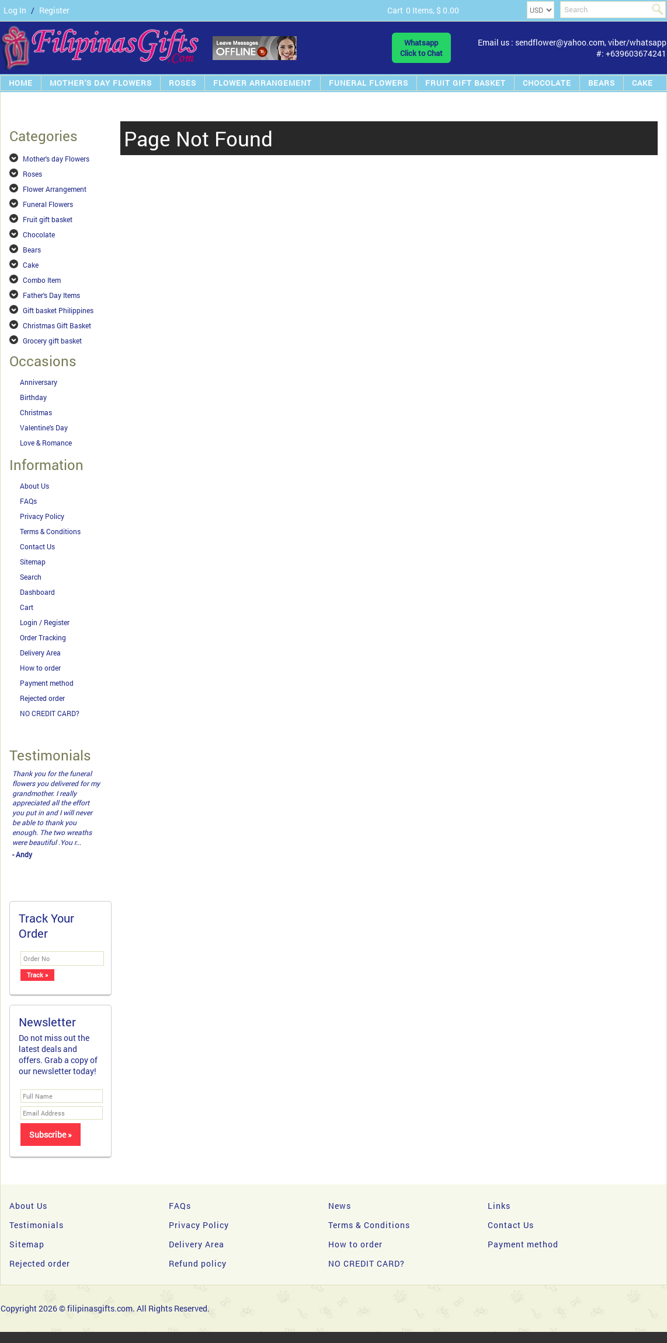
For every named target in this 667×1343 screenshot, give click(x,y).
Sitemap (33, 561)
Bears (601, 83)
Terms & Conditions (50, 531)
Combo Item (42, 280)
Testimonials (36, 1224)
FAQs (28, 501)
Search (30, 576)
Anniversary (38, 382)
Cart (26, 607)
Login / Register (45, 622)
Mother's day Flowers (101, 83)
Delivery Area (40, 652)
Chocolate (547, 83)
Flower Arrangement (262, 83)
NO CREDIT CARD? (49, 713)
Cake (642, 83)
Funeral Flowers (368, 83)
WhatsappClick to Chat (421, 47)
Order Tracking (43, 637)
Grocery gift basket (52, 340)
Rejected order (42, 698)
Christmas (36, 412)
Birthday (33, 397)
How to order (40, 667)
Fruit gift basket (465, 83)
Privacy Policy (42, 516)
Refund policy (198, 1263)
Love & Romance (46, 442)
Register (54, 10)
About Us (34, 485)
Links (499, 1205)
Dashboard (37, 592)
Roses (182, 83)
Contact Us (37, 546)
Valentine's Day (44, 427)
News (339, 1205)
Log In (15, 10)
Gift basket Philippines (58, 310)
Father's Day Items (51, 295)
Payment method (47, 683)
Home (21, 83)
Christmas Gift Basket (57, 325)
